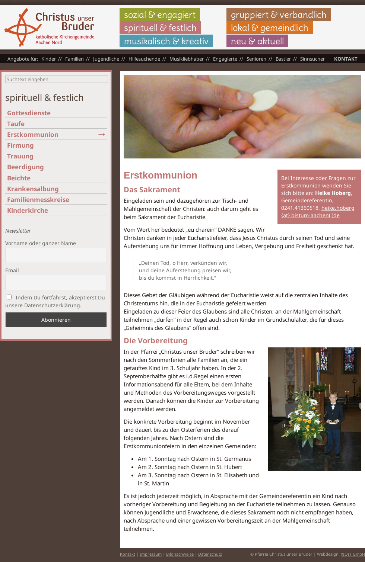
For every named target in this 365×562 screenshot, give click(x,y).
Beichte (19, 178)
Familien (74, 58)
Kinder (48, 58)
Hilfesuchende (144, 58)
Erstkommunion (32, 134)
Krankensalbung (33, 188)
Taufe (16, 123)
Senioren (256, 58)
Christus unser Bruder (49, 27)
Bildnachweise (180, 554)
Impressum (151, 554)
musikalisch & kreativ (166, 40)
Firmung (20, 145)
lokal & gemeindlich (269, 27)
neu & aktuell (257, 40)
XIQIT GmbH (353, 554)
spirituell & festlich (160, 27)
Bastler (283, 58)
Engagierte (225, 58)
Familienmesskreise (38, 199)
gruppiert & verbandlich (279, 14)
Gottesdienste (29, 113)
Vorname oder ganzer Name (40, 243)
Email (12, 270)
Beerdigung (25, 167)
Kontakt (346, 58)
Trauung (20, 156)
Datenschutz (210, 554)
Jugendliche (106, 58)
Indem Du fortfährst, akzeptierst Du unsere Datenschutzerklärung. (55, 301)
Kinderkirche (27, 210)
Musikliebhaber (186, 58)
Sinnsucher (312, 58)
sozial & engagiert (160, 14)
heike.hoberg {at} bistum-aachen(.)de (318, 211)
